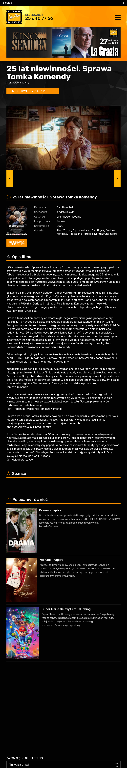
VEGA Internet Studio (73, 748)
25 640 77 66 (39, 18)
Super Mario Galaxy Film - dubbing (66, 609)
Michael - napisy (51, 560)
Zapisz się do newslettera (24, 678)
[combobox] (63, 3)
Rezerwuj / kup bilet (32, 91)
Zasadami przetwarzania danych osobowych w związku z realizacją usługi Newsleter (78, 692)
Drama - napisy (50, 510)
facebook (61, 736)
